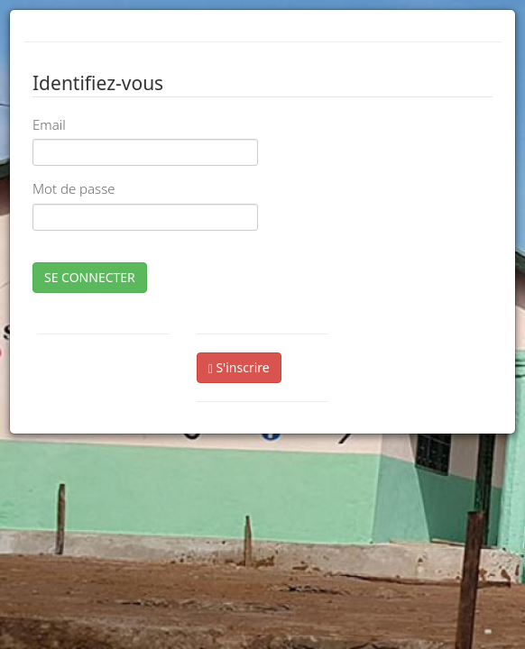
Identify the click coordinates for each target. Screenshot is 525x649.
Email (49, 124)
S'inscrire (239, 367)
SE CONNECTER (89, 277)
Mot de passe (73, 188)
